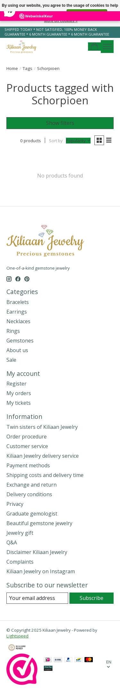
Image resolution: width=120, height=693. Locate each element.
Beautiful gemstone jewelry (39, 523)
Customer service (27, 446)
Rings (13, 330)
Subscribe (91, 598)
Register (16, 383)
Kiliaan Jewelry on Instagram (40, 571)
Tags (27, 68)
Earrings (16, 311)
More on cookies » (61, 21)
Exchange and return (31, 484)
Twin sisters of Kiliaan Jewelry (42, 426)
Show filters (60, 122)
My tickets (18, 402)
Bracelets (17, 302)
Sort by (56, 140)
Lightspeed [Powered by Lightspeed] (17, 636)
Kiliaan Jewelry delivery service (42, 455)
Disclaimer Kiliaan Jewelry (36, 552)
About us (17, 350)
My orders (18, 393)
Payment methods (28, 465)
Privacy (14, 503)
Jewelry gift (19, 532)
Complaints (20, 561)
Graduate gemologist (31, 513)
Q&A (11, 542)
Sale (11, 359)
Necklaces (18, 321)
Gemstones (20, 340)
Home (12, 68)
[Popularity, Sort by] (78, 140)
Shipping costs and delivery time (45, 475)
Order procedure (26, 436)
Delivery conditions (29, 494)
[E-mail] (37, 598)
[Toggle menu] (107, 46)
